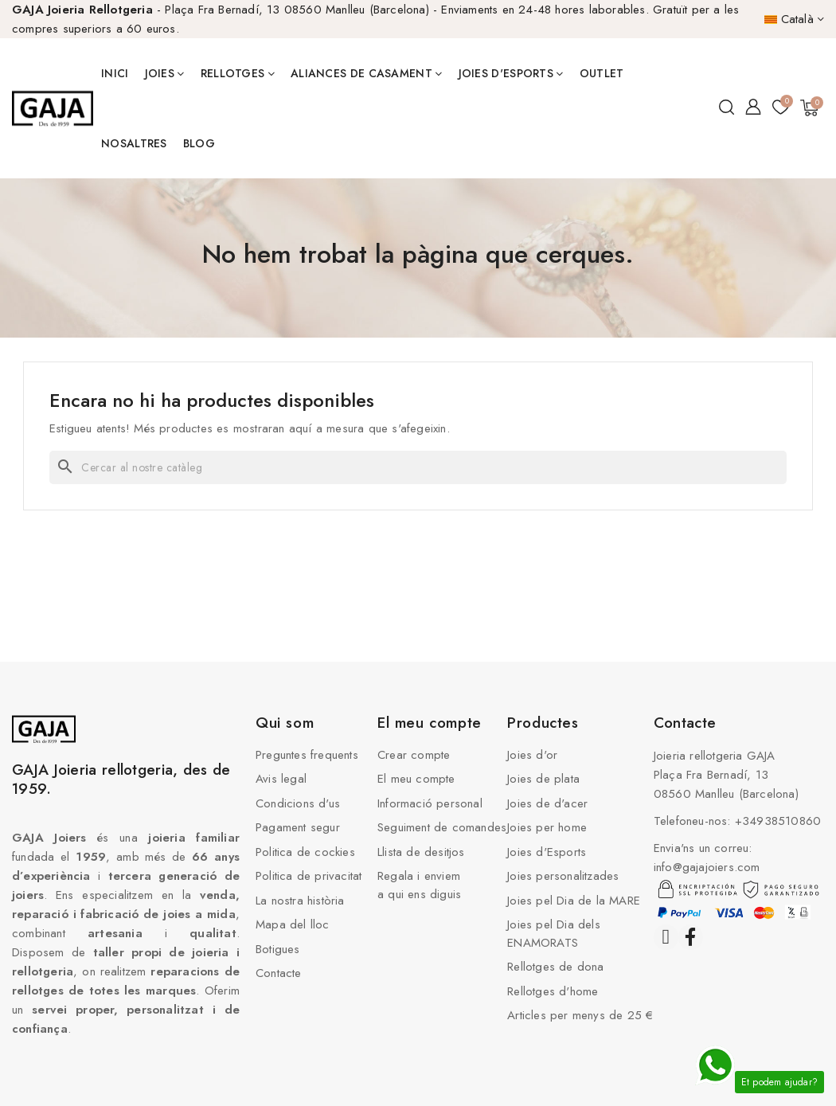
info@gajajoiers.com (707, 867)
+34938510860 (778, 821)
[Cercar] (418, 467)
